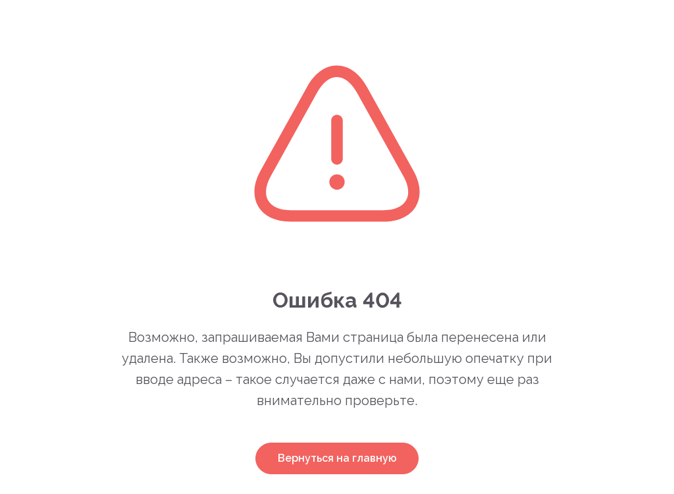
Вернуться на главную (337, 458)
